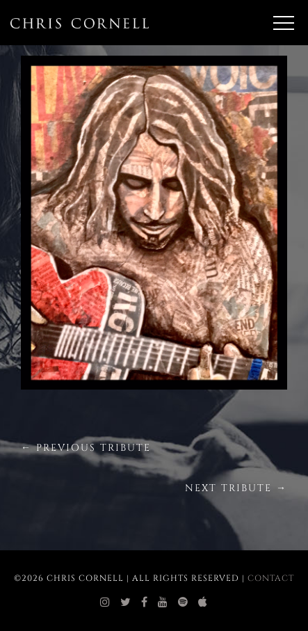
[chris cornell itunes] (203, 602)
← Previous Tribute (86, 447)
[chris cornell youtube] (163, 602)
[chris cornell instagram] (105, 602)
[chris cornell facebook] (144, 602)
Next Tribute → (236, 488)
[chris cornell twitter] (125, 602)
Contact (271, 578)
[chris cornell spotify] (183, 602)
